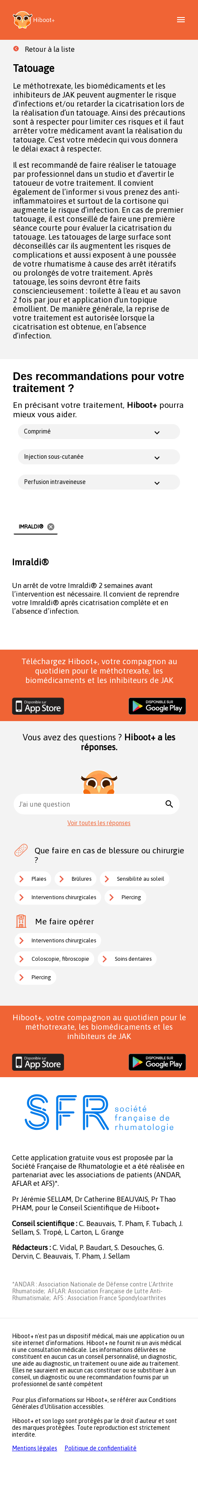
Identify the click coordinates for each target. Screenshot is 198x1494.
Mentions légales (34, 1448)
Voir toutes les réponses (99, 823)
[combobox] (91, 804)
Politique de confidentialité (100, 1448)
